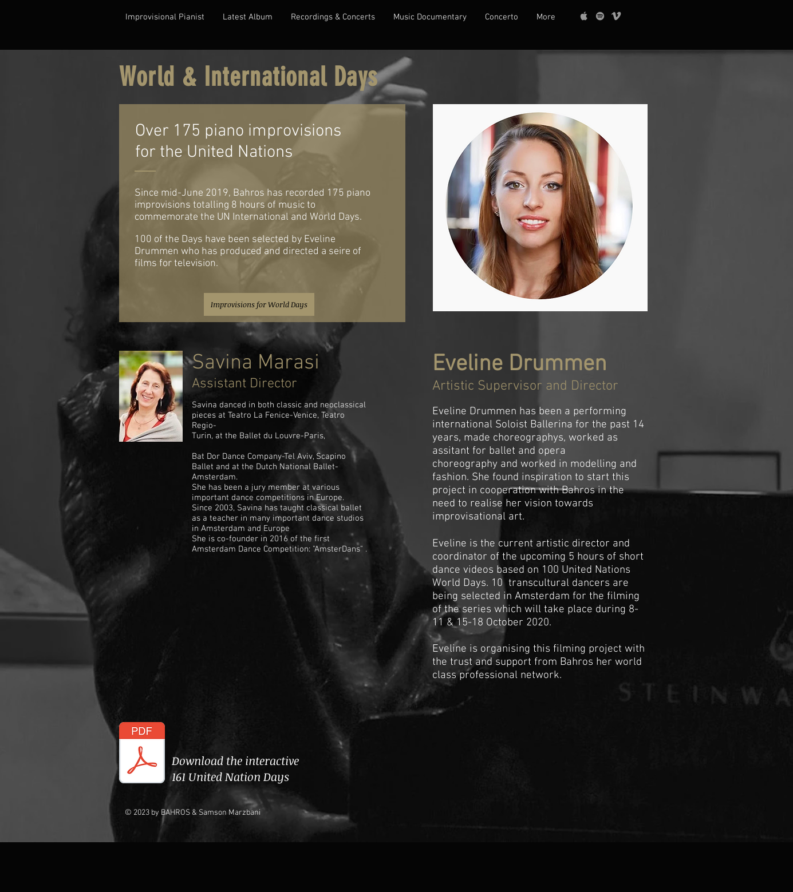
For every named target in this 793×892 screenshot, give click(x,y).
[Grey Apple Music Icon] (584, 16)
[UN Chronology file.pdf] (142, 754)
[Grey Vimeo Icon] (616, 16)
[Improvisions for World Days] (259, 304)
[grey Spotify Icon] (600, 16)
